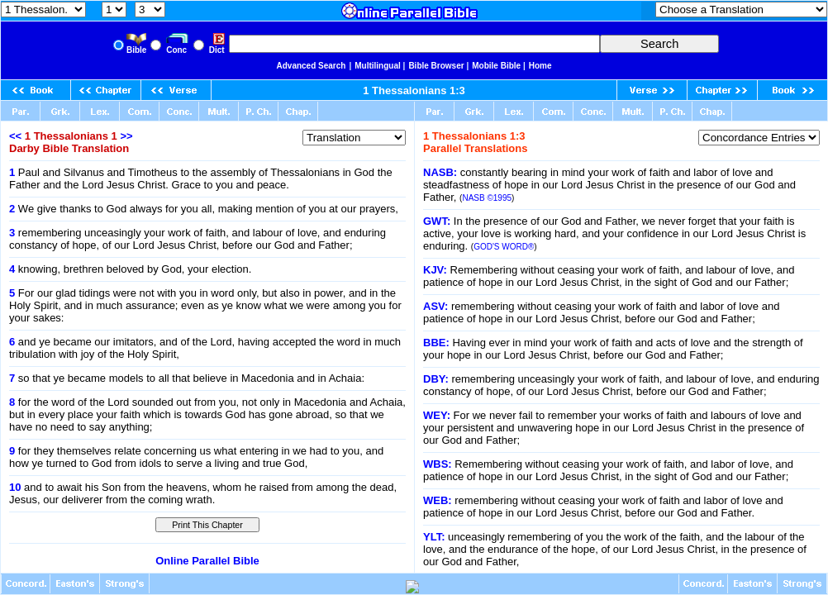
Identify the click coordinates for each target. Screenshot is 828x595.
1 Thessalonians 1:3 (414, 90)
